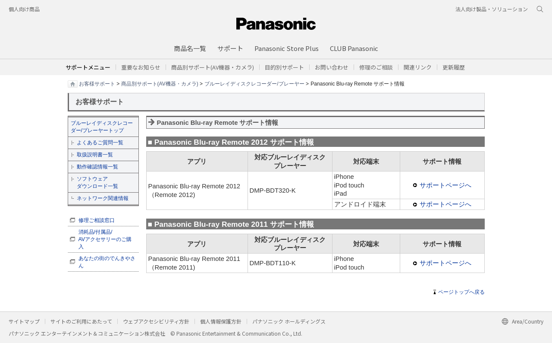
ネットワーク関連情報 (103, 198)
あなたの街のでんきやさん (106, 262)
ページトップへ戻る (461, 292)
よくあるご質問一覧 (100, 143)
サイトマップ (24, 321)
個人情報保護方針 (221, 321)
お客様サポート (97, 83)
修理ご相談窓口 (96, 220)
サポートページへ (445, 185)
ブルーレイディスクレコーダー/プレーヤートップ (102, 126)
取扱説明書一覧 (95, 155)
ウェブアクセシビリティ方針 (156, 321)
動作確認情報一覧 (97, 167)
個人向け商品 (24, 9)
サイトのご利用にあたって (81, 321)
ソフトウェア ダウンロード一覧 (97, 182)
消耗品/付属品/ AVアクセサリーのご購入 (105, 239)
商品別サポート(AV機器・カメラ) (159, 83)
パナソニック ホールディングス (289, 321)
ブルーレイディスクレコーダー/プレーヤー (254, 83)
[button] (284, 67)
